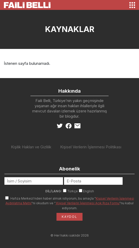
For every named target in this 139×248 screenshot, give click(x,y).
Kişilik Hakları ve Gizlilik (31, 146)
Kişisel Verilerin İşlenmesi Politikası (90, 146)
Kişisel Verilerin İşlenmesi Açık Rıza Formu (87, 203)
